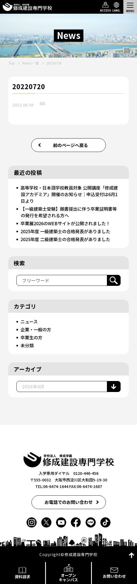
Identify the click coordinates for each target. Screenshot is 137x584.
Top (11, 63)
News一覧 (30, 63)
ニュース (29, 321)
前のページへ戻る (70, 145)
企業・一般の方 (36, 329)
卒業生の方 (31, 337)
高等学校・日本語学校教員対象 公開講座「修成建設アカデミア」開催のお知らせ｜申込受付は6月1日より (69, 194)
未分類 (27, 345)
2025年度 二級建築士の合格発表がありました (65, 239)
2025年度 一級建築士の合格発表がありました (65, 231)
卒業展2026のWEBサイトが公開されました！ (65, 223)
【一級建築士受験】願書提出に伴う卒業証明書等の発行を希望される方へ (69, 212)
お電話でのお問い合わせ (69, 502)
